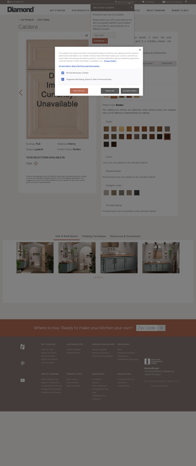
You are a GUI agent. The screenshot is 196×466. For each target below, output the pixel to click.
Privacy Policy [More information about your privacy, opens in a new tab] (110, 61)
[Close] (140, 50)
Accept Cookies (130, 91)
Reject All (110, 91)
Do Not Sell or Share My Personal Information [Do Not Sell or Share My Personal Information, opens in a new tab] (79, 66)
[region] (99, 71)
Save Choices (79, 91)
